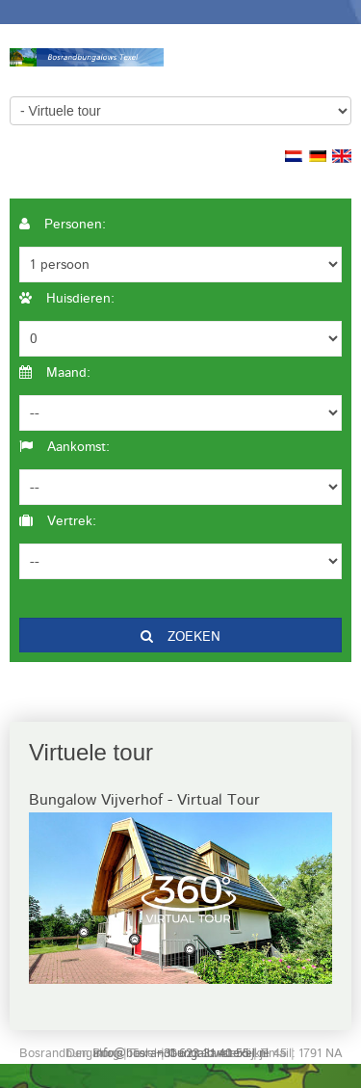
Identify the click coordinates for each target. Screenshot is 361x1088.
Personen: (62, 224)
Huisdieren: (67, 298)
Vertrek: (57, 521)
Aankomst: (64, 447)
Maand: (54, 373)
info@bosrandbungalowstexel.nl (181, 1054)
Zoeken (180, 637)
